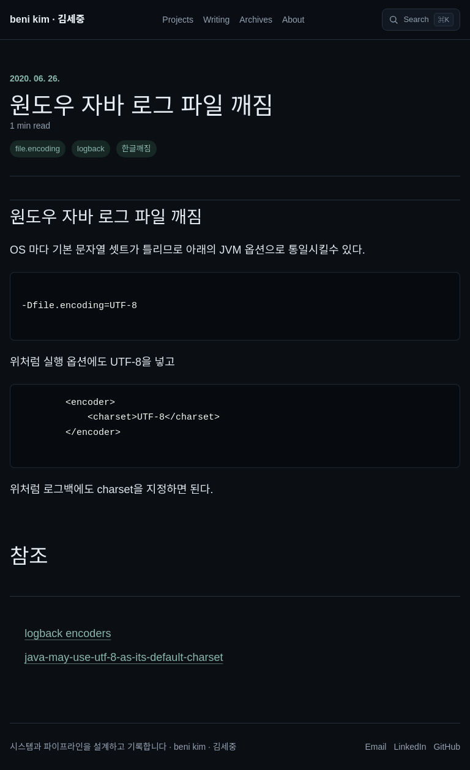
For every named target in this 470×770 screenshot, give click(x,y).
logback (91, 148)
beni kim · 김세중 (47, 19)
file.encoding (37, 148)
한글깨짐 (136, 148)
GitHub (446, 747)
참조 (29, 556)
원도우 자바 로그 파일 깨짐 (106, 217)
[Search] (421, 20)
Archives (255, 20)
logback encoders (67, 633)
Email (375, 747)
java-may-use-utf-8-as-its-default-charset (123, 657)
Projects (177, 20)
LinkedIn (410, 747)
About (293, 20)
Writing (216, 20)
